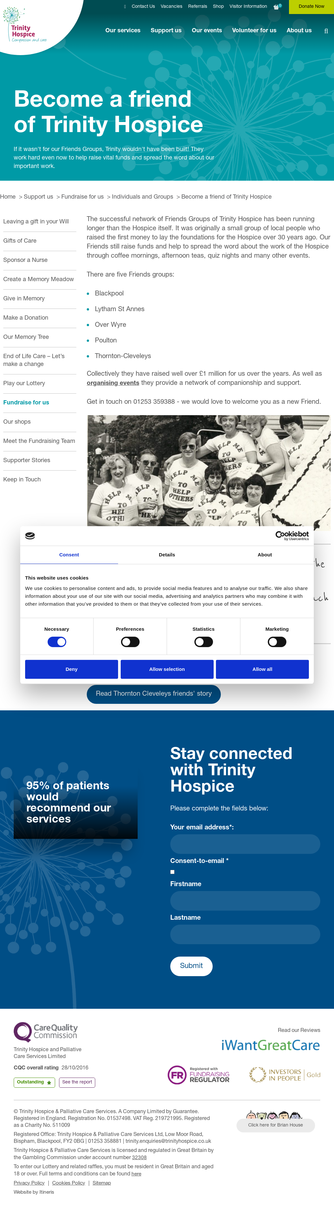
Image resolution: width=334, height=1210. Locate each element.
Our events (207, 31)
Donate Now (312, 7)
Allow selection (167, 669)
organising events (114, 383)
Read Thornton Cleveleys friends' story (158, 695)
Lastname (185, 920)
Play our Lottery (24, 384)
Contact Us (143, 7)
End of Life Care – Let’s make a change (34, 361)
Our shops (17, 422)
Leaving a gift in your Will (36, 222)
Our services (123, 31)
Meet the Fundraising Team (39, 442)
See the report (77, 1083)
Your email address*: (202, 829)
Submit (191, 968)
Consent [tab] (69, 554)
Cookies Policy (71, 1184)
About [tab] (265, 554)
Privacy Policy (30, 1184)
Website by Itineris (35, 1193)
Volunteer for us (254, 31)
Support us (166, 31)
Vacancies (171, 7)
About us (299, 31)
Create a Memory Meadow (38, 280)
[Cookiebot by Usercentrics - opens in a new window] (280, 536)
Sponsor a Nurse (25, 261)
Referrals (197, 7)
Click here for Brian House (277, 1127)
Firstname (185, 886)
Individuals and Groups (142, 197)
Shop (218, 7)
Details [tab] (167, 554)
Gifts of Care (20, 241)
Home (8, 197)
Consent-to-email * (199, 863)
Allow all (262, 669)
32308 (139, 1159)
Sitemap (106, 1184)
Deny (72, 669)
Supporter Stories (26, 461)
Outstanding (30, 1083)
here (136, 1175)
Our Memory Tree (26, 337)
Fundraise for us (82, 197)
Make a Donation (25, 318)
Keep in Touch (22, 480)
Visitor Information (248, 7)
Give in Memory (24, 299)
